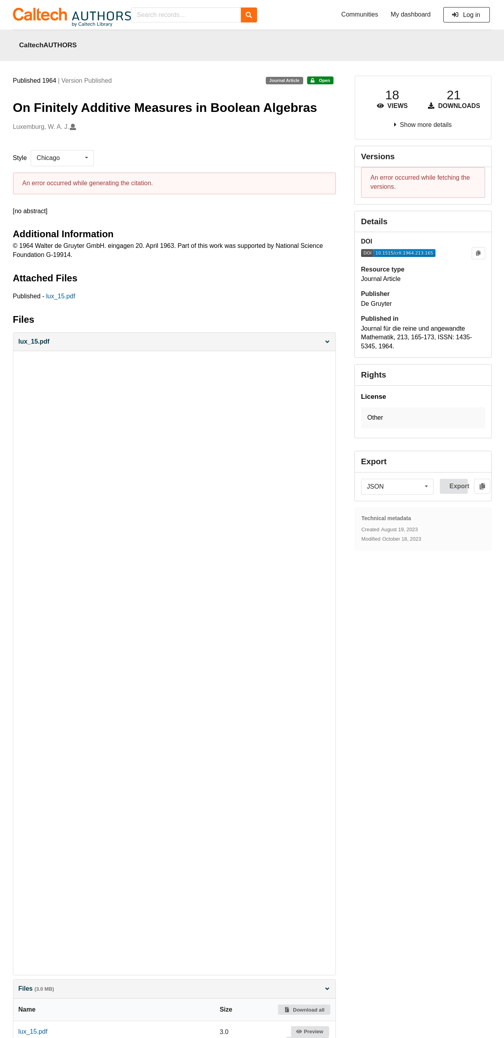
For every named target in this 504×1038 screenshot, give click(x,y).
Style (20, 157)
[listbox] (62, 158)
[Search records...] (186, 14)
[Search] (249, 14)
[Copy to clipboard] (478, 253)
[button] (174, 342)
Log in (466, 14)
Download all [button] (304, 1010)
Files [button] (174, 988)
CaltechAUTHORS (48, 45)
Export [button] (458, 486)
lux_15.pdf (60, 296)
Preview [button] (309, 1031)
